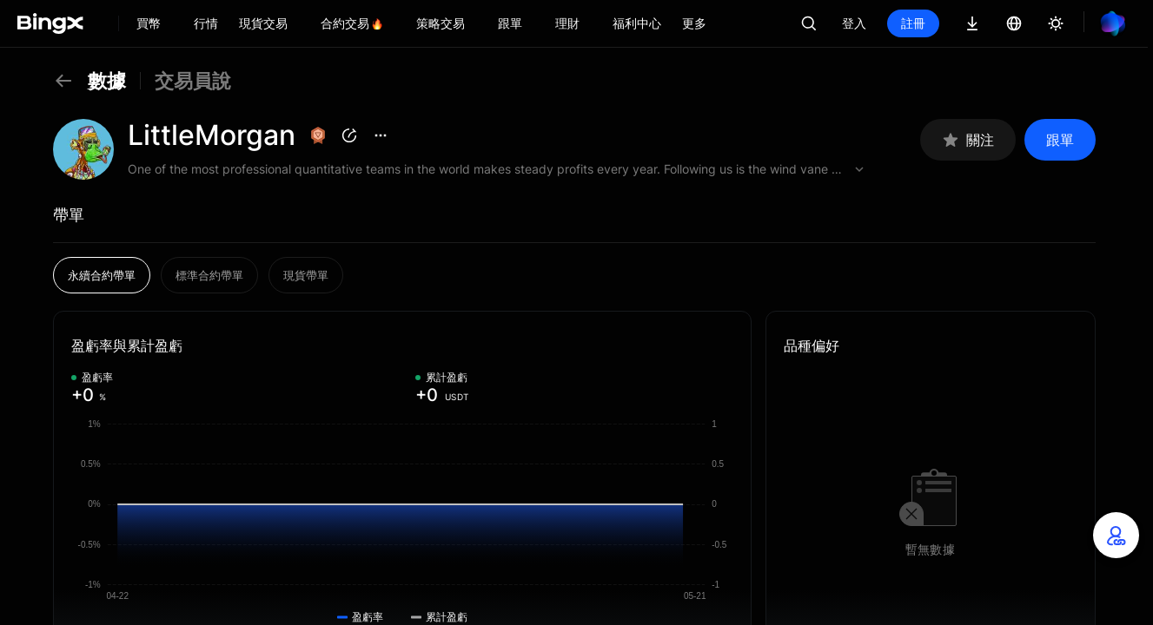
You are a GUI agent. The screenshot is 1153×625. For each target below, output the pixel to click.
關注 (968, 140)
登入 (854, 23)
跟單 (1060, 139)
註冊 (913, 23)
